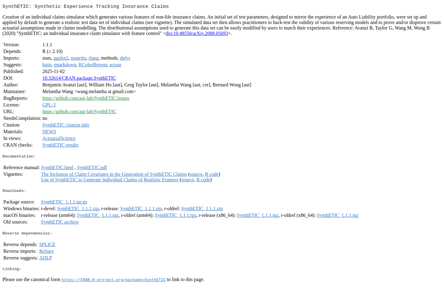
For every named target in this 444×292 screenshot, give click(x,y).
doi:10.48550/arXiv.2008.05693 (197, 34)
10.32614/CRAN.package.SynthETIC (79, 79)
